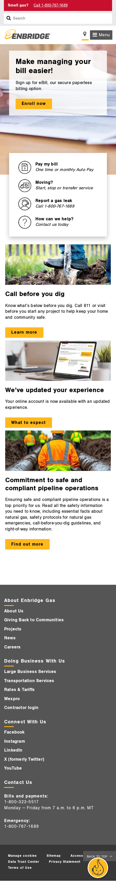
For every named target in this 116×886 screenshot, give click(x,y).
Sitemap (54, 856)
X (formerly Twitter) (24, 759)
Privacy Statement (65, 862)
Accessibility (81, 856)
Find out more (27, 544)
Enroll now (34, 103)
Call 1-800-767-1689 (51, 5)
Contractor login (21, 707)
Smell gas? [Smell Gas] (18, 5)
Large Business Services (30, 671)
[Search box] (9, 18)
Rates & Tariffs (19, 689)
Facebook (14, 732)
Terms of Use (20, 868)
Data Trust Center (23, 862)
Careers (12, 647)
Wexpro (12, 698)
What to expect (28, 422)
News (10, 638)
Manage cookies (22, 856)
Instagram (14, 741)
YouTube (13, 768)
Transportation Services (29, 680)
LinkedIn (13, 750)
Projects (13, 629)
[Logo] (26, 35)
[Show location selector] (85, 35)
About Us (14, 611)
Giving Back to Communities (34, 620)
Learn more (24, 332)
